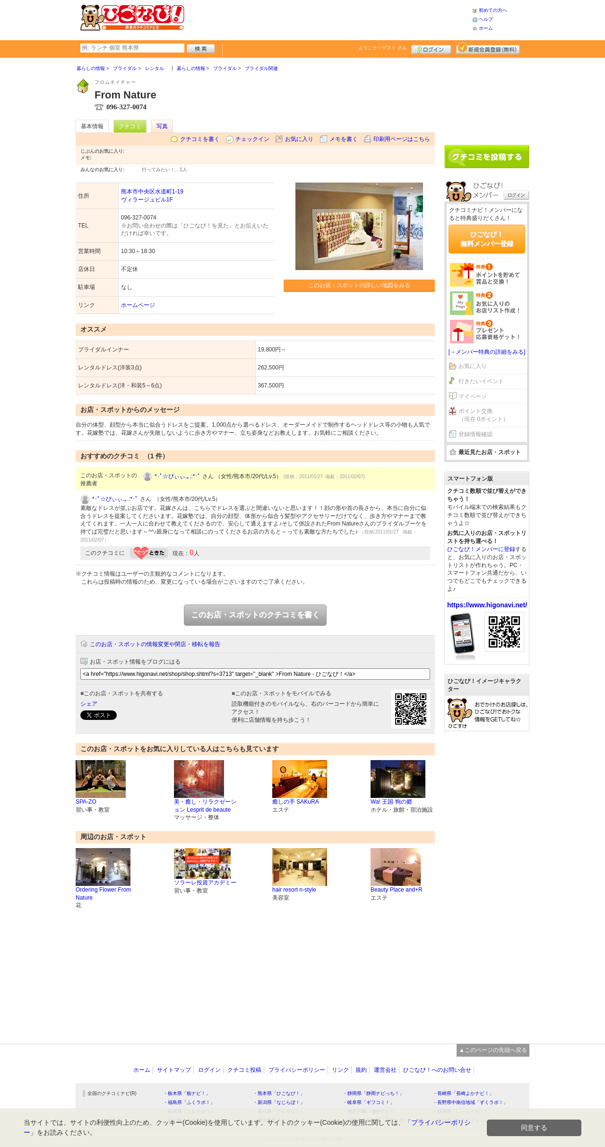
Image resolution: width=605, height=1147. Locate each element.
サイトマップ (174, 1070)
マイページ (472, 396)
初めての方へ (493, 10)
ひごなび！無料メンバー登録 (486, 238)
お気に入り (299, 139)
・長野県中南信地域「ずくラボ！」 (470, 1102)
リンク (340, 1070)
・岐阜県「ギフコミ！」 (369, 1102)
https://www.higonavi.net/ (487, 605)
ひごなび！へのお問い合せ (437, 1070)
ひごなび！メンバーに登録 (481, 549)
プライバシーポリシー (296, 1070)
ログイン (431, 48)
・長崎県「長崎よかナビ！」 (463, 1093)
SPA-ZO (86, 801)
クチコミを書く (200, 139)
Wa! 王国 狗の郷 (391, 801)
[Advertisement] (328, 19)
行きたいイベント (481, 381)
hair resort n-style (294, 889)
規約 (361, 1070)
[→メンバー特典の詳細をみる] (487, 352)
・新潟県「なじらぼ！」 (279, 1102)
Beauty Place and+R (397, 889)
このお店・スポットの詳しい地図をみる (359, 285)
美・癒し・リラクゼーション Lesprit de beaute (205, 805)
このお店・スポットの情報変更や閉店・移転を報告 (155, 644)
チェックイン (252, 139)
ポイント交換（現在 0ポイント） (483, 415)
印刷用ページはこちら (401, 139)
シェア (88, 703)
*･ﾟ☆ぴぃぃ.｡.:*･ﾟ (177, 476)
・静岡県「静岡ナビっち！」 (373, 1093)
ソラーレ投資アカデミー (205, 882)
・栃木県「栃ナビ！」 (186, 1093)
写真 (162, 126)
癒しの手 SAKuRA (295, 801)
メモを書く (343, 139)
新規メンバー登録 (488, 48)
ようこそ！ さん (382, 47)
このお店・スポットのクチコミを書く (255, 615)
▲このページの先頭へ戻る (493, 1050)
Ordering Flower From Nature (103, 893)
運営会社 (385, 1070)
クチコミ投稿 (244, 1070)
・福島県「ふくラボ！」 (189, 1102)
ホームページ (138, 305)
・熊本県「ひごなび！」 (279, 1093)
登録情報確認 (475, 434)
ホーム (486, 28)
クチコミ (130, 126)
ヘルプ (486, 19)
